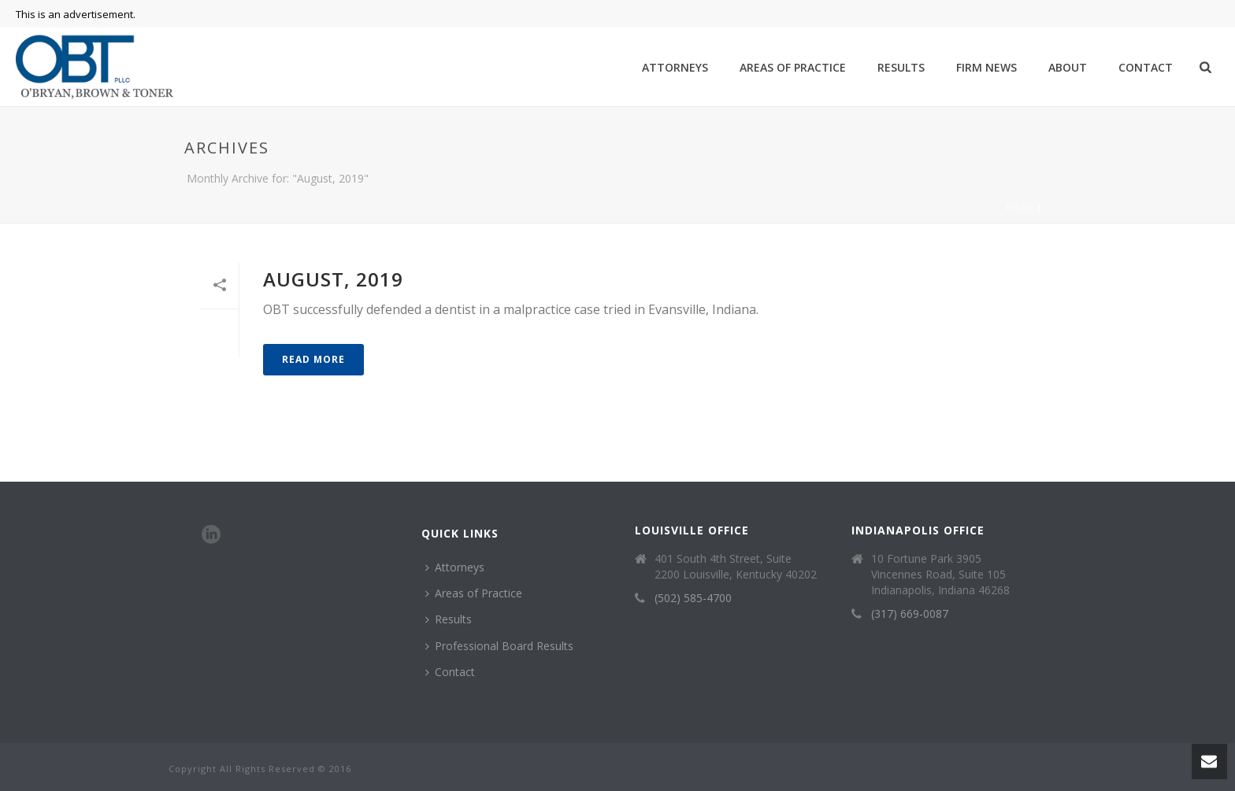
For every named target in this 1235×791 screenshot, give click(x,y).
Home (1020, 207)
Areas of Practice (793, 67)
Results (901, 67)
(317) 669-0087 (909, 614)
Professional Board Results (499, 645)
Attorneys (675, 67)
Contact (1145, 67)
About (1067, 67)
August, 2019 (333, 279)
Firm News (986, 67)
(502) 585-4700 (693, 598)
